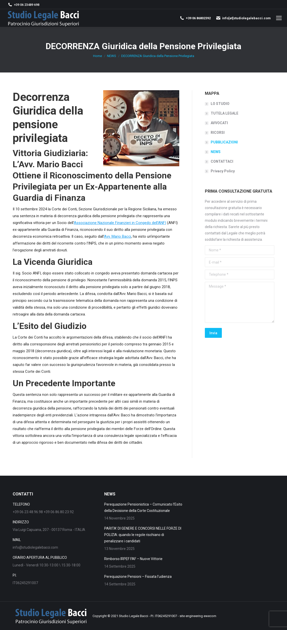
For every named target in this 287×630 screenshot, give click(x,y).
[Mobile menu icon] (279, 18)
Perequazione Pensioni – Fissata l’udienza (138, 577)
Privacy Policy (223, 171)
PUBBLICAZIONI (224, 142)
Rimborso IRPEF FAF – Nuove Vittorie (133, 559)
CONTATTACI (222, 161)
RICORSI (218, 133)
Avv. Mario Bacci (117, 236)
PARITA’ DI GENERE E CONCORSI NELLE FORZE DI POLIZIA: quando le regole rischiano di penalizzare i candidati (142, 534)
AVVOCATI (219, 123)
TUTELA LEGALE (224, 113)
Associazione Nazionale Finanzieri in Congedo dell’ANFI (120, 222)
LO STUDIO (220, 104)
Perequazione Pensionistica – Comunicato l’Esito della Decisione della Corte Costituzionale (143, 507)
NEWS (216, 152)
